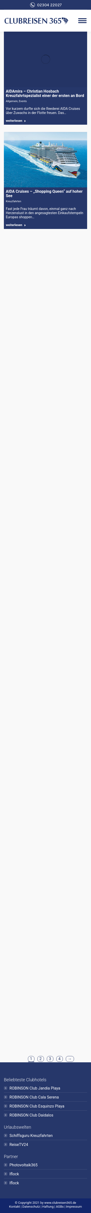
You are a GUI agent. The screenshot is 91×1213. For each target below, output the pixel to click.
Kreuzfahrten (13, 201)
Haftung (48, 1206)
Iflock (14, 1174)
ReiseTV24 (18, 1145)
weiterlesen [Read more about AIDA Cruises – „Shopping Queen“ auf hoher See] (16, 225)
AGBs (60, 1206)
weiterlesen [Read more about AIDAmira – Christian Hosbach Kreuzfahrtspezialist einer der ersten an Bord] (16, 120)
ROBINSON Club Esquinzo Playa (36, 1106)
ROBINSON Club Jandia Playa (34, 1088)
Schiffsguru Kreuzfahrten (31, 1136)
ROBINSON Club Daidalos (31, 1115)
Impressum (74, 1206)
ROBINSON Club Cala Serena (34, 1097)
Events (23, 101)
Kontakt (14, 1206)
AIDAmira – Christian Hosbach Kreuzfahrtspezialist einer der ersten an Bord (45, 93)
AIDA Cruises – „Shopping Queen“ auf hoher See (44, 193)
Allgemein (12, 101)
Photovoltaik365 (23, 1165)
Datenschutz (31, 1206)
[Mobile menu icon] (82, 21)
